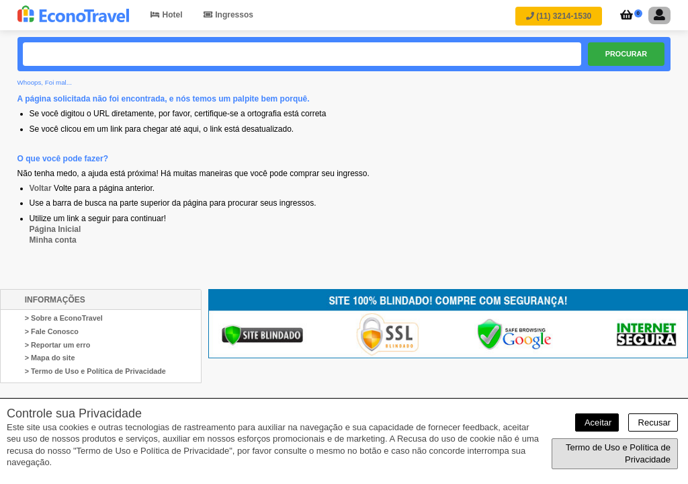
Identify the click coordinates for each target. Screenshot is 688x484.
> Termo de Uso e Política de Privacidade (95, 371)
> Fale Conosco (52, 331)
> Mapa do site (50, 358)
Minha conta (53, 240)
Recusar (653, 422)
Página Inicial (55, 229)
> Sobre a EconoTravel (64, 318)
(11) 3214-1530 (558, 16)
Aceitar (597, 422)
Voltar (41, 188)
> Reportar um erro (58, 345)
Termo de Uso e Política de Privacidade (618, 453)
